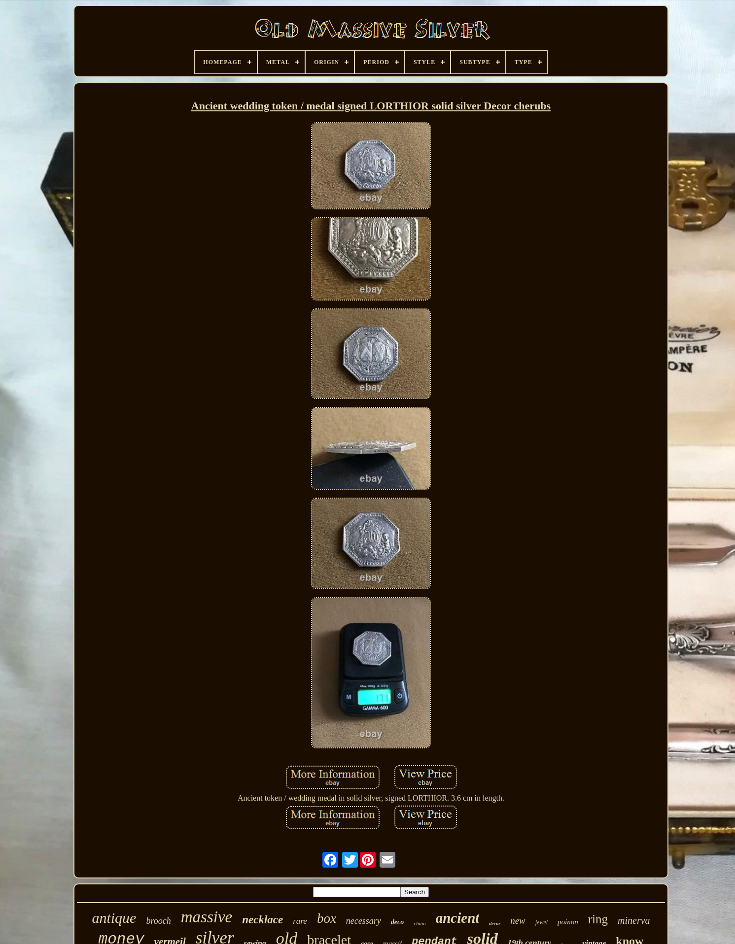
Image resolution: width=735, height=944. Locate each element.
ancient (458, 918)
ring (598, 919)
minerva (634, 920)
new (517, 920)
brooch (158, 921)
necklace (262, 919)
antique (114, 918)
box (326, 918)
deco (397, 922)
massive (206, 917)
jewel (541, 922)
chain (419, 923)
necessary (363, 921)
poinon (568, 922)
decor (494, 923)
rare (300, 921)
